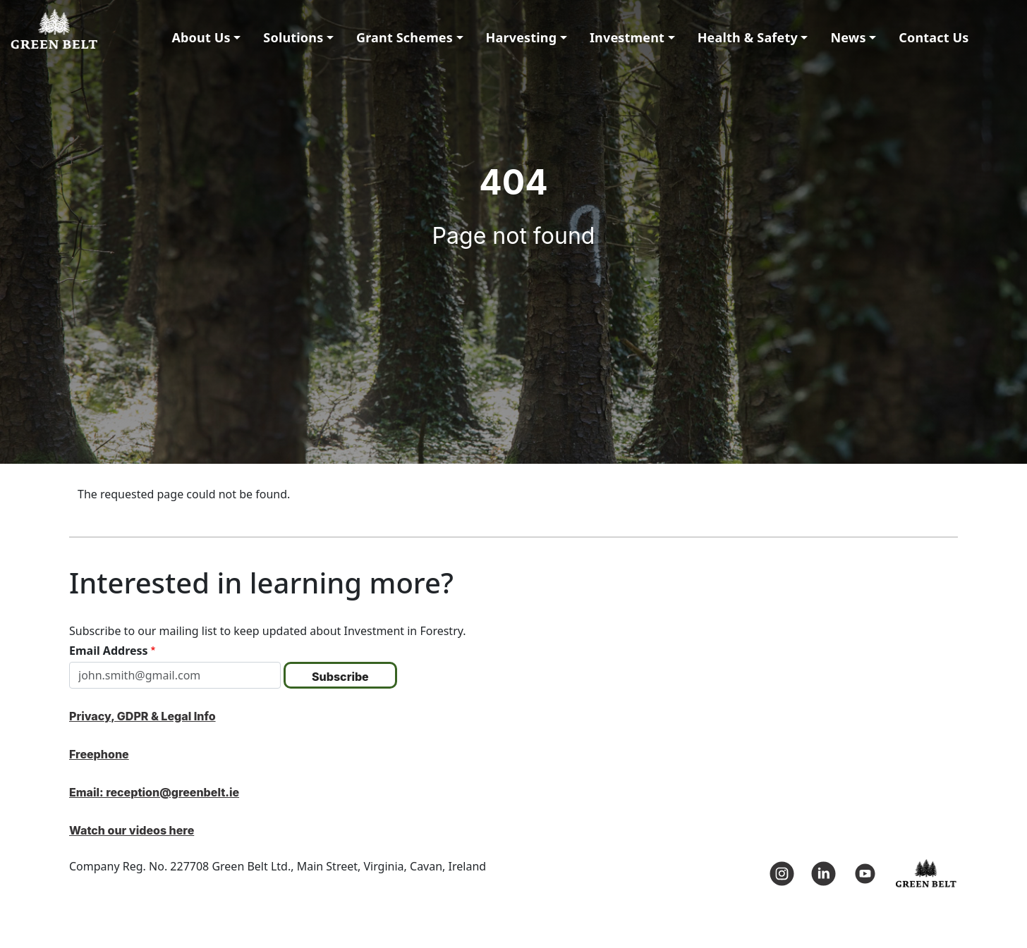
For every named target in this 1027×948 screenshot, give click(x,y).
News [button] (847, 37)
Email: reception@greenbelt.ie (154, 792)
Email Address (108, 650)
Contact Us (933, 37)
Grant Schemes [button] (404, 37)
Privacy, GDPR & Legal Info (142, 716)
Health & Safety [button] (748, 37)
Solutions (293, 37)
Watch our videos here (131, 830)
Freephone (99, 754)
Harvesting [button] (521, 37)
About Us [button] (200, 37)
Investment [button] (627, 37)
